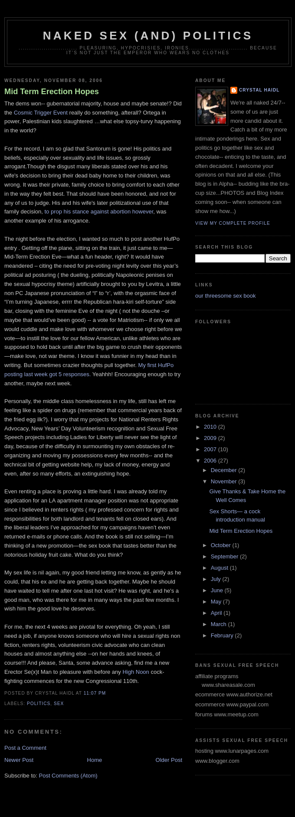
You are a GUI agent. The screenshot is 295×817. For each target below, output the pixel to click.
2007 (211, 449)
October (222, 545)
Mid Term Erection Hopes (51, 91)
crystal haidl (259, 90)
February (223, 635)
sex (59, 703)
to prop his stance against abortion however (98, 211)
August (220, 567)
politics (38, 703)
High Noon (136, 672)
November (225, 481)
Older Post (169, 760)
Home (94, 760)
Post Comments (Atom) (68, 775)
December (225, 470)
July (217, 579)
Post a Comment (25, 748)
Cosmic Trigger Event (41, 112)
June (218, 590)
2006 (211, 460)
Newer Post (18, 760)
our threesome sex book (225, 295)
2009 (211, 438)
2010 (211, 426)
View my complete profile (232, 223)
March (219, 624)
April (217, 613)
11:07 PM (95, 693)
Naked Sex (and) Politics (148, 35)
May (217, 601)
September (225, 556)
